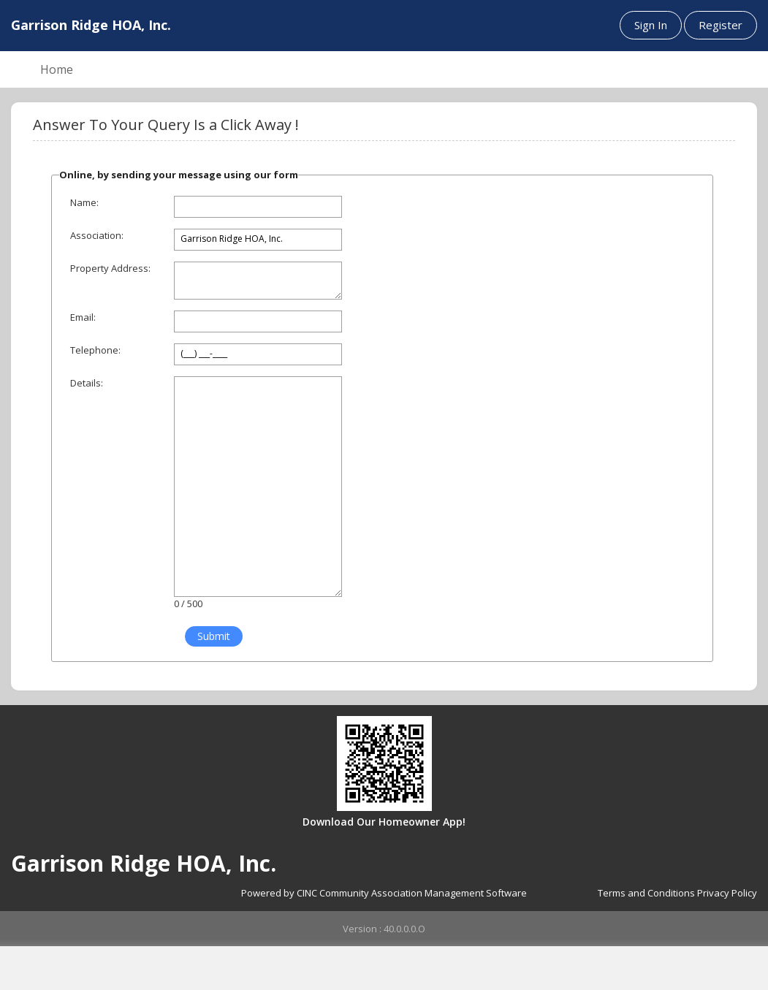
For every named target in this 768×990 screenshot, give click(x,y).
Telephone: (95, 350)
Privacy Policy (727, 892)
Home (56, 69)
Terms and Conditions (646, 892)
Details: (86, 382)
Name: (84, 202)
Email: (83, 317)
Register (720, 25)
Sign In (650, 25)
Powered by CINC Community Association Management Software (384, 892)
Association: (96, 235)
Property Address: (110, 268)
